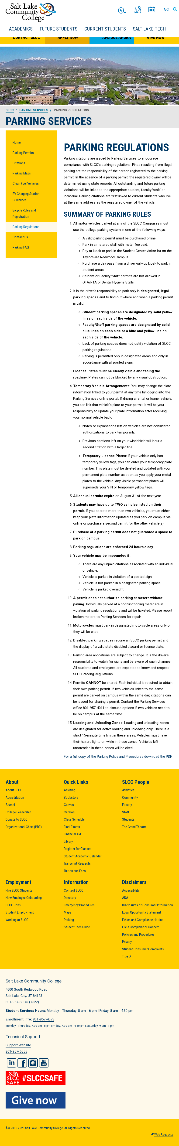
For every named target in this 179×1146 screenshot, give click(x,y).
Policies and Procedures (138, 934)
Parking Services (33, 110)
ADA (125, 898)
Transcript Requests (77, 863)
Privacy (127, 942)
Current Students (105, 29)
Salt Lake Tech (149, 29)
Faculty (127, 805)
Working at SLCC (17, 920)
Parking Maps (22, 173)
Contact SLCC (26, 37)
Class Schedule (74, 819)
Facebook (22, 1063)
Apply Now (68, 37)
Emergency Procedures (79, 905)
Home (17, 142)
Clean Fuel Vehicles (26, 183)
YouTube (43, 1063)
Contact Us (20, 237)
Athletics (128, 790)
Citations (19, 163)
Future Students (58, 29)
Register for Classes (77, 849)
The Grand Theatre (134, 827)
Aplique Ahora (116, 37)
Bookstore (71, 797)
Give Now (155, 37)
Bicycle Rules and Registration (24, 213)
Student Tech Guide (77, 927)
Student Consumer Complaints (143, 949)
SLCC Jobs (13, 905)
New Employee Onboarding (24, 898)
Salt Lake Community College (31, 12)
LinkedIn (11, 1063)
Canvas (69, 805)
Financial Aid (72, 834)
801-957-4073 (43, 1019)
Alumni (10, 805)
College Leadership (18, 812)
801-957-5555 (16, 1051)
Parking (69, 920)
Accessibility (130, 890)
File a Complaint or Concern (140, 927)
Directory (70, 898)
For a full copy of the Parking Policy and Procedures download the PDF (118, 756)
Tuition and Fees (75, 871)
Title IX (126, 956)
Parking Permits (23, 153)
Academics (21, 29)
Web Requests (163, 1134)
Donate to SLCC (17, 819)
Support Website (18, 1045)
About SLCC (14, 790)
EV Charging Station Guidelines (26, 197)
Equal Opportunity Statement (141, 912)
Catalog (69, 812)
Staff (125, 812)
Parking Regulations (26, 227)
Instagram (33, 1063)
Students (128, 819)
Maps (67, 912)
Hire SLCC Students (19, 890)
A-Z (166, 9)
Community (130, 797)
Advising (69, 790)
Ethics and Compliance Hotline (142, 920)
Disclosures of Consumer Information (147, 905)
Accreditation (15, 797)
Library (68, 841)
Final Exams (72, 827)
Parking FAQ (21, 247)
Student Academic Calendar (82, 856)
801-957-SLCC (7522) (22, 1002)
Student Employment (20, 912)
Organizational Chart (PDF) (24, 827)
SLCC (10, 110)
